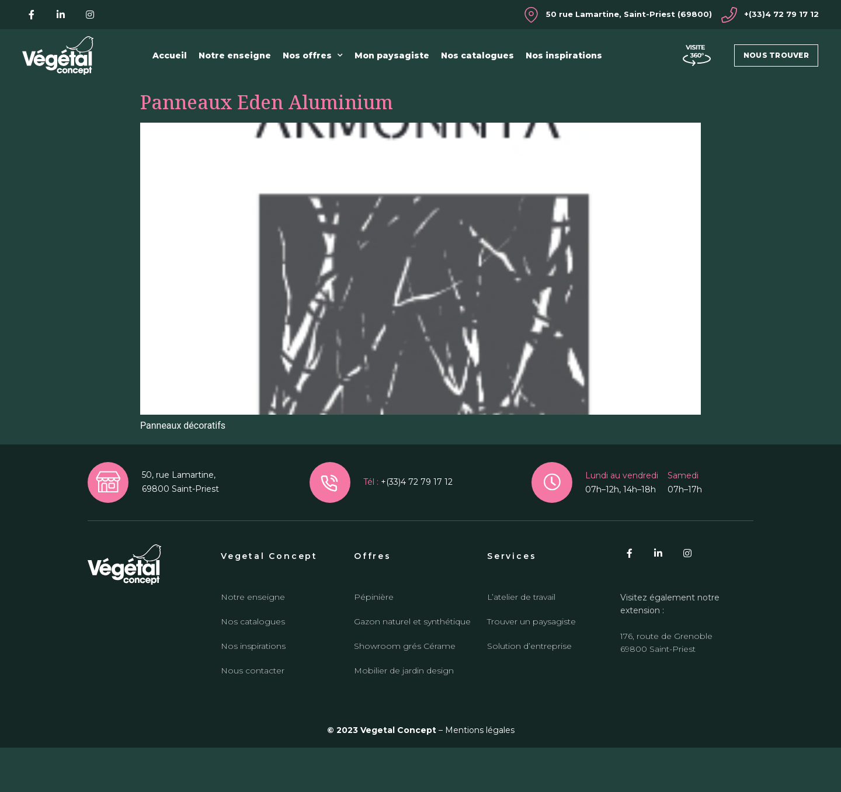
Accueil (169, 55)
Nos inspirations (564, 55)
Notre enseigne (235, 55)
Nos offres (313, 55)
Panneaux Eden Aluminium (266, 146)
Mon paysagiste (392, 55)
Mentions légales (480, 774)
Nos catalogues (477, 55)
